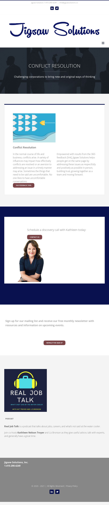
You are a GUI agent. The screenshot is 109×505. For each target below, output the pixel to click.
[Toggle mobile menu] (103, 43)
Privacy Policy (71, 486)
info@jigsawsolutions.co (68, 2)
